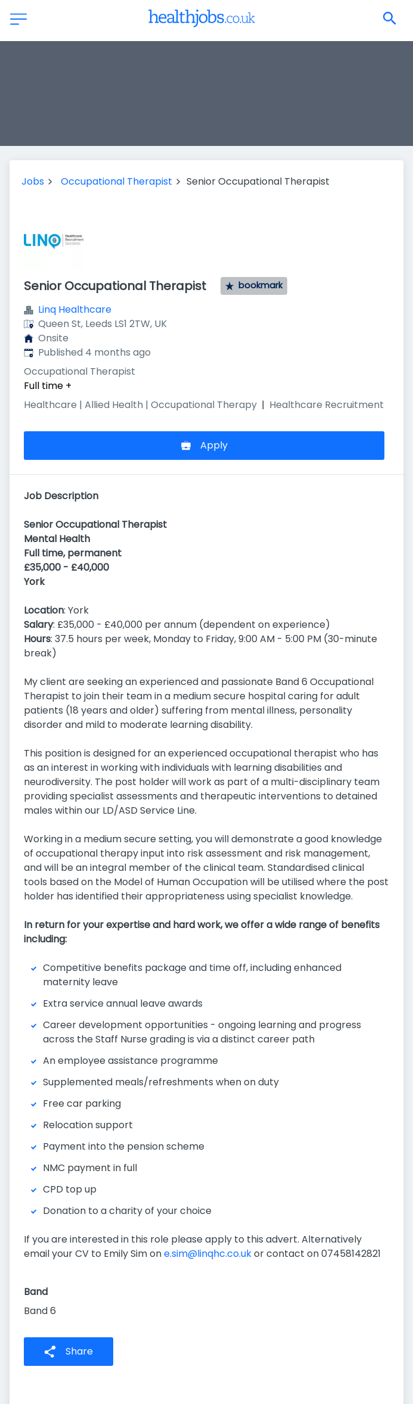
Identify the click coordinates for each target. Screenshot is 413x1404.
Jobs (32, 181)
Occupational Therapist (116, 181)
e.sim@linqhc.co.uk (207, 1253)
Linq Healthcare (74, 309)
